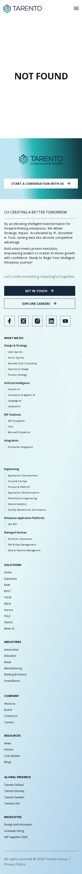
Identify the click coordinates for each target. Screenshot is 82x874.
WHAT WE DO (13, 338)
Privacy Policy (15, 864)
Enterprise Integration (20, 447)
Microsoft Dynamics (19, 432)
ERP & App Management (22, 544)
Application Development (23, 475)
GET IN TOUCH (39, 291)
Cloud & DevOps (17, 481)
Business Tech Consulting (22, 363)
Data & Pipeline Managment (24, 550)
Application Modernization (23, 492)
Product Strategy (17, 374)
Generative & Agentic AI (21, 395)
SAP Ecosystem (16, 420)
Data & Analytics (17, 504)
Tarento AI (14, 389)
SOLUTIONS (12, 565)
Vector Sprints (16, 357)
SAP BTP (12, 524)
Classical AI (14, 406)
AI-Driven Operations (20, 538)
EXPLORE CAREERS (39, 303)
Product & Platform (19, 486)
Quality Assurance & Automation (27, 509)
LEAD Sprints (15, 352)
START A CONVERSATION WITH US (41, 183)
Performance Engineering (22, 498)
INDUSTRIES (12, 642)
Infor (10, 426)
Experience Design (18, 369)
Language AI (15, 400)
